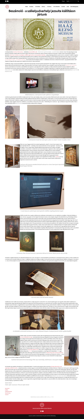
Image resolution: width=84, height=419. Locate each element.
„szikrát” (57, 156)
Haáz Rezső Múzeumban (18, 52)
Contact (63, 6)
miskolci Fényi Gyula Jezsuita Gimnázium (55, 352)
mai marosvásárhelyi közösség (26, 337)
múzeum (7, 394)
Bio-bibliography (74, 6)
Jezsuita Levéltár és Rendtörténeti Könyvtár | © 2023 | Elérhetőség (42, 415)
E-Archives (37, 6)
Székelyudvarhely (8, 391)
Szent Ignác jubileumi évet (33, 349)
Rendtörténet (8, 393)
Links (68, 6)
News (26, 6)
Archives (31, 6)
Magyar (63, 1)
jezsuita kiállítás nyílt (33, 52)
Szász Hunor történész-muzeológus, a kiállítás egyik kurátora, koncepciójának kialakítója (28, 55)
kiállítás (6, 390)
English (67, 1)
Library (43, 6)
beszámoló (7, 388)
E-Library (49, 6)
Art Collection (56, 6)
